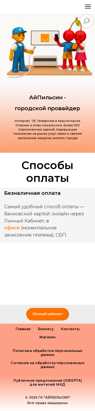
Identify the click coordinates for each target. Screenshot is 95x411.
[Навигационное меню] (88, 7)
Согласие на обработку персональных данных (47, 365)
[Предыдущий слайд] (3, 83)
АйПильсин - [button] (47, 97)
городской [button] (31, 108)
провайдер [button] (64, 108)
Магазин (47, 337)
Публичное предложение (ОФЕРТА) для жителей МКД (47, 382)
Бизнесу (46, 329)
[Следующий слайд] (91, 83)
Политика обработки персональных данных (47, 353)
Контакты (70, 329)
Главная (23, 329)
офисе (12, 228)
